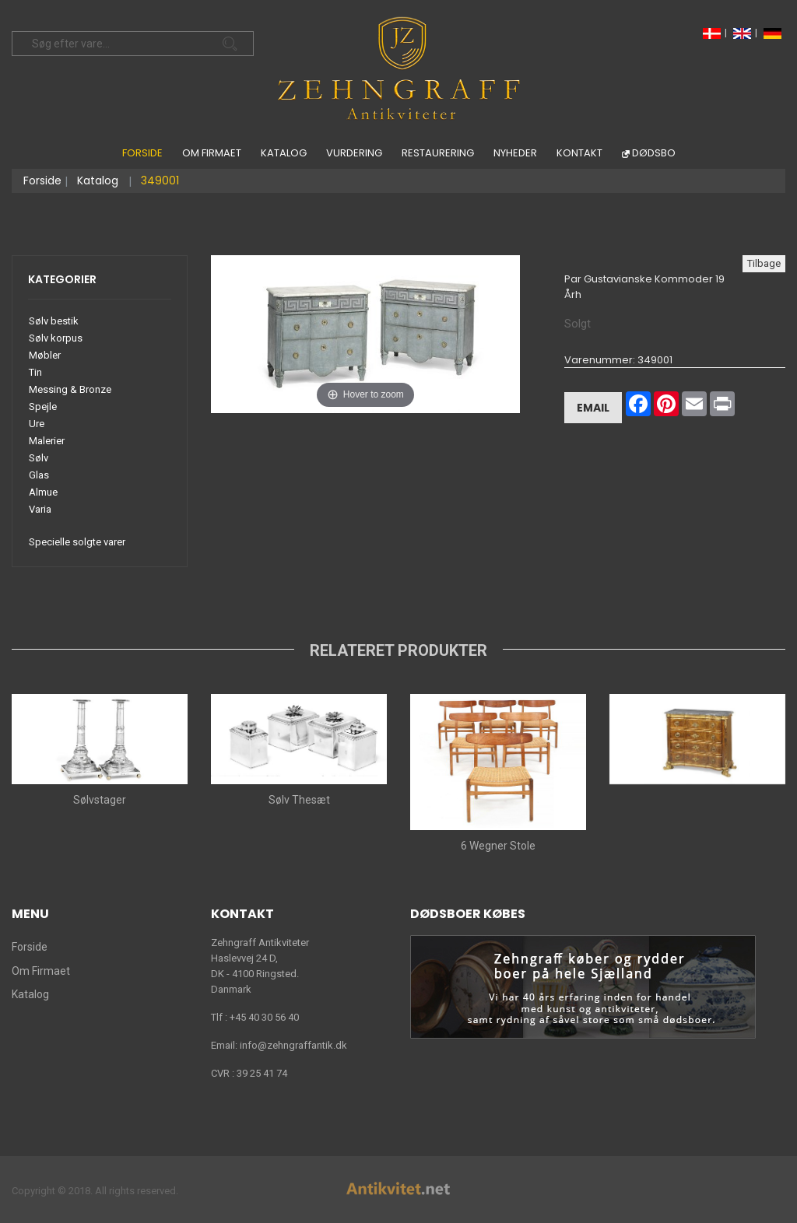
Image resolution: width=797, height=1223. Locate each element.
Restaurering (438, 152)
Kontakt (579, 152)
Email (593, 407)
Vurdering (354, 152)
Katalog (284, 152)
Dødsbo (654, 152)
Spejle (43, 406)
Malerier (47, 441)
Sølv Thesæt (299, 800)
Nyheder (515, 152)
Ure (36, 423)
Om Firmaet (211, 152)
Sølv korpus (56, 338)
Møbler (45, 355)
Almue (43, 492)
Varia (40, 509)
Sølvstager (99, 800)
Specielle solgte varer (77, 542)
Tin (35, 372)
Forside (142, 152)
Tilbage (764, 263)
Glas (39, 475)
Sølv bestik (54, 321)
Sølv (38, 458)
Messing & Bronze (70, 389)
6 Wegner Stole (498, 845)
